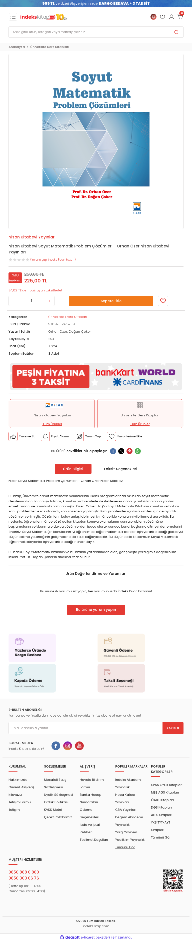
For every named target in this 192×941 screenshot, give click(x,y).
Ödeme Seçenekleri (89, 813)
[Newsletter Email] (96, 728)
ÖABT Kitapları (162, 800)
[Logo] (43, 17)
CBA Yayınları (125, 809)
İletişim (14, 809)
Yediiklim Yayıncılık (130, 839)
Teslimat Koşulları (94, 839)
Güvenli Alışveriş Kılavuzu (21, 791)
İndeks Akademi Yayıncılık (128, 783)
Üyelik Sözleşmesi (58, 794)
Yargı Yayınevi (126, 832)
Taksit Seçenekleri (120, 468)
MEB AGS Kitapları (165, 792)
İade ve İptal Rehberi (90, 828)
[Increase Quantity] (49, 301)
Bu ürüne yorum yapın (96, 609)
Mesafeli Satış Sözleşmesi (55, 783)
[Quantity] (31, 301)
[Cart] (181, 17)
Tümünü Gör (125, 847)
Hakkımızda (18, 779)
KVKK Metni (53, 809)
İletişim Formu (19, 802)
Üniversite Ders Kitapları (67, 316)
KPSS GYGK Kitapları (166, 785)
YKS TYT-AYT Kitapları (160, 826)
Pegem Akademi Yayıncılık (129, 821)
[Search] (96, 32)
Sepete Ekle (111, 300)
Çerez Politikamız (58, 817)
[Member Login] (163, 17)
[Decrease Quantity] (14, 301)
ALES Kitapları (161, 815)
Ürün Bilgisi (73, 468)
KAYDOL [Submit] (173, 728)
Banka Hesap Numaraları (91, 798)
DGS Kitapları (161, 807)
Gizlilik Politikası (56, 802)
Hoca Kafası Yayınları (125, 798)
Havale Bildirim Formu (92, 783)
